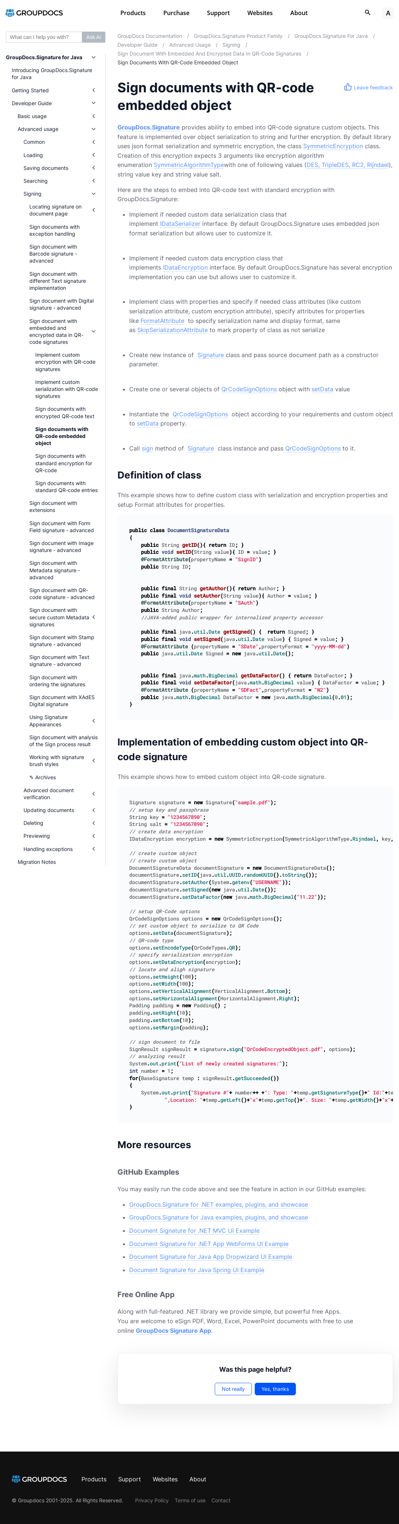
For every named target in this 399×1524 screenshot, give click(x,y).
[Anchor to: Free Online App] (185, 1294)
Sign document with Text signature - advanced (59, 660)
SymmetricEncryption (333, 146)
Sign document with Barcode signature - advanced (53, 253)
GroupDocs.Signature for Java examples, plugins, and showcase (218, 1217)
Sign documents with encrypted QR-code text (64, 412)
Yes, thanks (275, 1389)
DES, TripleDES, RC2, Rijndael (347, 164)
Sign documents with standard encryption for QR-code (63, 463)
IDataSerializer (180, 223)
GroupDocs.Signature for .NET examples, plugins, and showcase (218, 1204)
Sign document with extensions (53, 506)
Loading (33, 155)
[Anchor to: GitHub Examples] (190, 1172)
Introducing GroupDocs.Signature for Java (52, 73)
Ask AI (93, 37)
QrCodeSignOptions (249, 389)
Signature (210, 355)
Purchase (176, 13)
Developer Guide (32, 103)
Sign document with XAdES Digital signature (62, 700)
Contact (221, 1500)
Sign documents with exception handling (54, 230)
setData (322, 389)
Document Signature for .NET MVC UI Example (194, 1230)
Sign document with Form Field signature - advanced (61, 526)
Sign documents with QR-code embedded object (61, 436)
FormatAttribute (162, 320)
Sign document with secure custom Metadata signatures (59, 617)
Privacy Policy (152, 1500)
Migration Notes (37, 862)
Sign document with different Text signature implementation (57, 281)
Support (218, 13)
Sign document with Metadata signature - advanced (54, 570)
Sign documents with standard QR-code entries (66, 486)
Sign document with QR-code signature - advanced (62, 593)
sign (147, 448)
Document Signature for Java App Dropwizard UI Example (210, 1256)
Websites (260, 13)
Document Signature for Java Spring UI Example (196, 1270)
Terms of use (190, 1500)
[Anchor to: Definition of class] (212, 475)
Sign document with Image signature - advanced (61, 546)
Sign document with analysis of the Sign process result (63, 740)
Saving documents (45, 168)
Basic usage (32, 116)
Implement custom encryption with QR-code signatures (65, 362)
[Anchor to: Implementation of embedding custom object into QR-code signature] (385, 749)
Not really (233, 1389)
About (299, 13)
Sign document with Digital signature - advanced (61, 304)
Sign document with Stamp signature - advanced (61, 640)
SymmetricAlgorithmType (189, 164)
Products (133, 13)
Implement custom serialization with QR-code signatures (66, 389)
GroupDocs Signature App (173, 1330)
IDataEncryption (185, 267)
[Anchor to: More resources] (201, 1144)
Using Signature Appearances (48, 720)
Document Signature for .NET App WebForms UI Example (209, 1243)
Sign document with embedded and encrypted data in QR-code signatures (56, 331)
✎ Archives (42, 777)
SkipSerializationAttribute (172, 330)
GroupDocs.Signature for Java (44, 57)
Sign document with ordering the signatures (57, 680)
